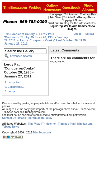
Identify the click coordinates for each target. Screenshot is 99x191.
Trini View (34, 123)
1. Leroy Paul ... (14, 82)
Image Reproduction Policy (35, 117)
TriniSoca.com (42, 132)
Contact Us (9, 117)
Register (89, 33)
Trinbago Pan (66, 123)
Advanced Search (21, 56)
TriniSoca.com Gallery (19, 34)
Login (77, 33)
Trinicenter (49, 123)
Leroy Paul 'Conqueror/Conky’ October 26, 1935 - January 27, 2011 (36, 37)
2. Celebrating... (14, 86)
